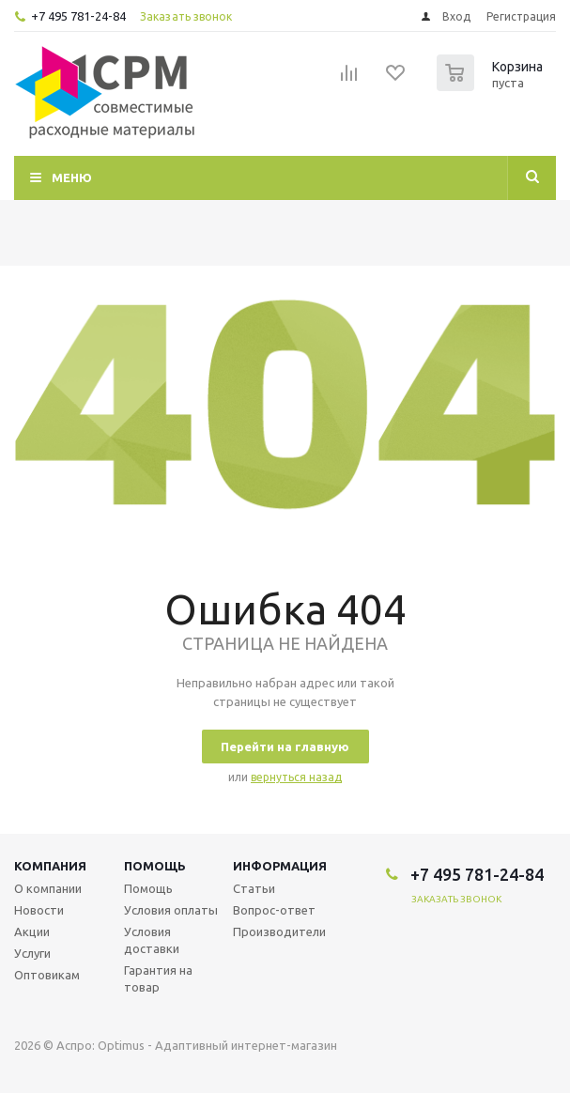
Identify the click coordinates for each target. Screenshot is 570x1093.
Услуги (32, 953)
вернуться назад (296, 777)
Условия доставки (151, 940)
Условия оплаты (171, 909)
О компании (48, 888)
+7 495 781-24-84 (78, 16)
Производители (279, 931)
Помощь (155, 865)
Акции (32, 931)
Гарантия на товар (158, 978)
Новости (39, 909)
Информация (280, 865)
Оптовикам (47, 974)
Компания (50, 865)
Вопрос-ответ (274, 909)
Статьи (254, 888)
